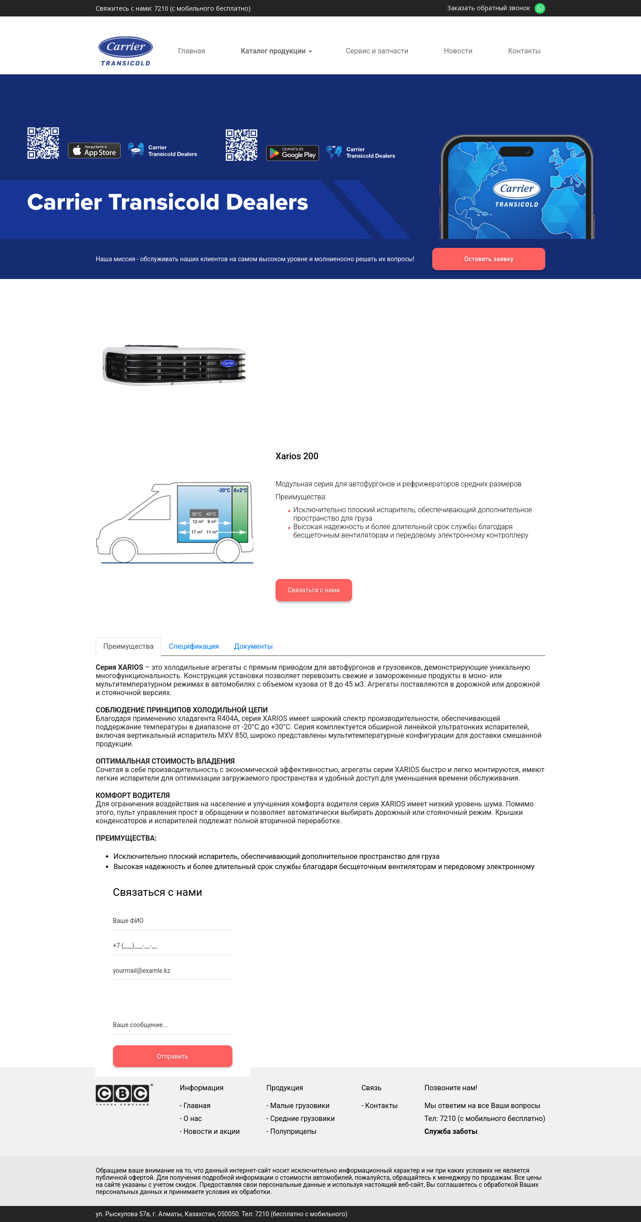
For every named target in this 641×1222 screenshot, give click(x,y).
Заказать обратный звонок (488, 8)
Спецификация (194, 646)
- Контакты (379, 1105)
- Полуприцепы (292, 1131)
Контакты (524, 51)
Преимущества (128, 646)
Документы (253, 646)
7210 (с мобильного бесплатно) (202, 8)
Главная (191, 51)
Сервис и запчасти (377, 51)
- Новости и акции (210, 1131)
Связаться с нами (314, 590)
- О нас (191, 1118)
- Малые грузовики (298, 1105)
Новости (458, 51)
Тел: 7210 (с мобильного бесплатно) (485, 1118)
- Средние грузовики (301, 1118)
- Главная (195, 1105)
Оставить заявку (488, 259)
